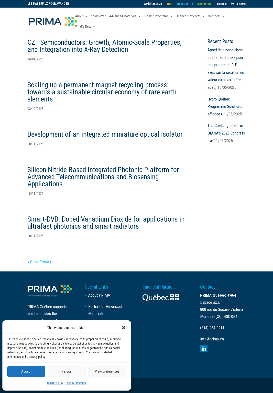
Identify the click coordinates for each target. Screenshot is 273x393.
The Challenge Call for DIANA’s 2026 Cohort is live (226, 133)
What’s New (83, 26)
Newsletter (98, 16)
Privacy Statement (76, 383)
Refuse (67, 371)
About (79, 16)
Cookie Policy (55, 383)
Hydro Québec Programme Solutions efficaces (224, 106)
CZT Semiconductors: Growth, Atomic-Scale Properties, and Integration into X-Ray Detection (104, 46)
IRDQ (169, 4)
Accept (26, 371)
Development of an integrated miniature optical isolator (105, 134)
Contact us (204, 4)
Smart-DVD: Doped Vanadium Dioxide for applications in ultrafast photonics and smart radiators (106, 222)
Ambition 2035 (153, 4)
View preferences (107, 371)
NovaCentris (185, 4)
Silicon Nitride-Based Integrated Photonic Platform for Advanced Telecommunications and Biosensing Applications (103, 177)
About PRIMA (99, 295)
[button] (123, 327)
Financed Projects (188, 16)
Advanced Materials (122, 16)
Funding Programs (156, 16)
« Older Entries (39, 261)
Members (214, 16)
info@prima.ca (212, 339)
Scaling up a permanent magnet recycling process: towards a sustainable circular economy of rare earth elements (101, 92)
